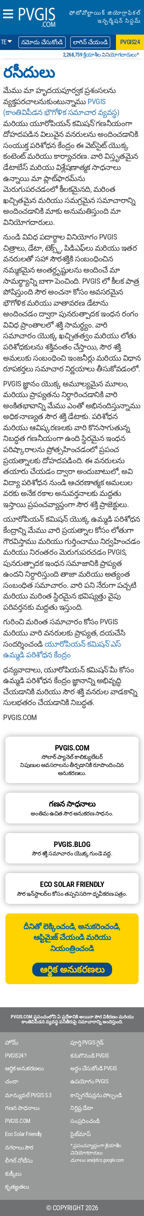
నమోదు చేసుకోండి (42, 42)
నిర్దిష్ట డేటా (81, 1108)
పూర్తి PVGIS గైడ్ (87, 1042)
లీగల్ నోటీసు (19, 1160)
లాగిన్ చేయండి (90, 42)
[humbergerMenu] (8, 14)
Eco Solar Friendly (23, 1134)
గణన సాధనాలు (22, 1108)
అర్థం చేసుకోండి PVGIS (93, 1068)
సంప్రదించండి (85, 1121)
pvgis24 (130, 42)
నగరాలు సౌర (19, 1147)
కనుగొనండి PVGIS (89, 1055)
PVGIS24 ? (15, 1055)
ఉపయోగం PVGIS (89, 1081)
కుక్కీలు (13, 1173)
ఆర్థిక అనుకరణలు (72, 969)
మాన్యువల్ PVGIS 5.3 (28, 1095)
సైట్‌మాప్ (80, 1134)
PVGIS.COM (17, 1121)
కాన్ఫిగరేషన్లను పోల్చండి (96, 1095)
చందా (11, 1081)
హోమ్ (11, 1042)
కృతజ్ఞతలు (17, 1186)
